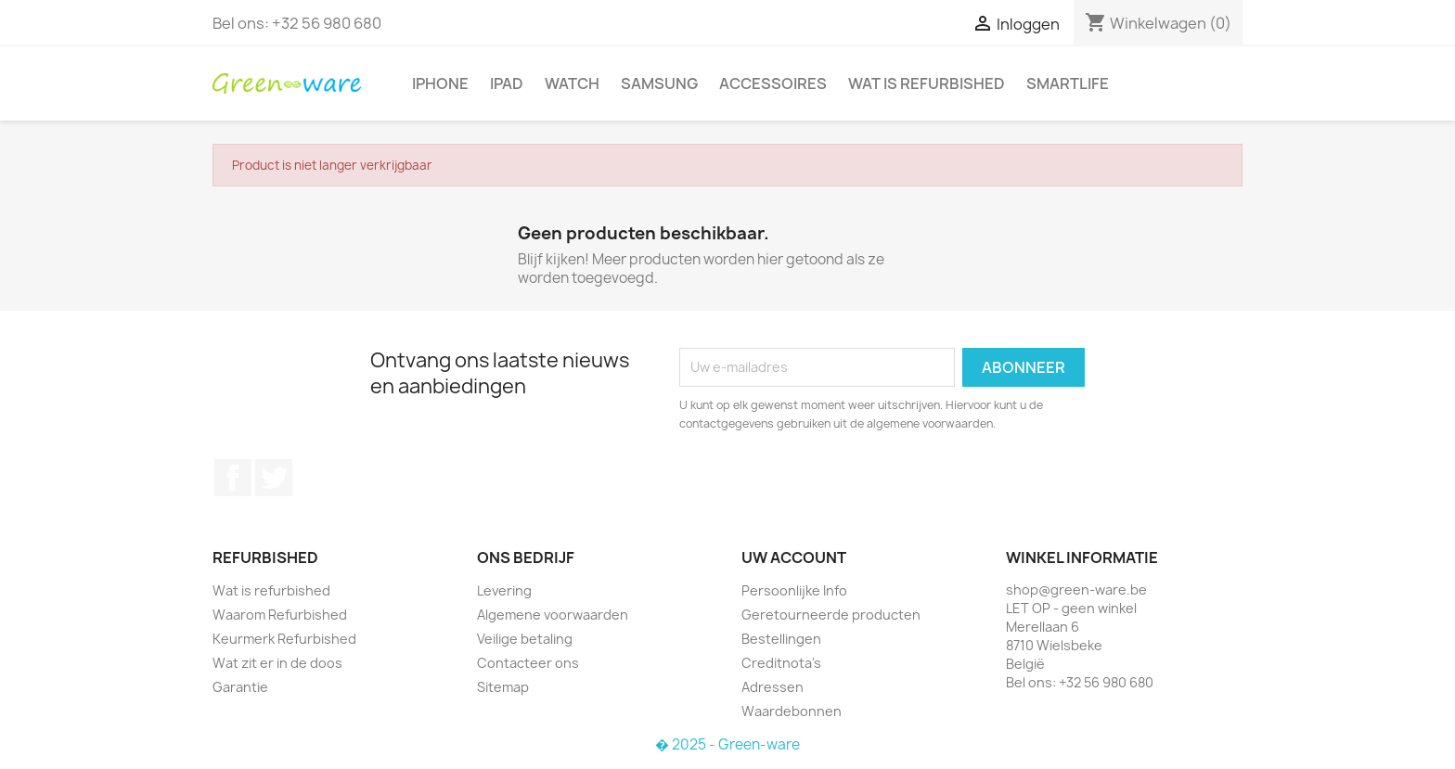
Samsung (659, 83)
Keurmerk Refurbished (284, 638)
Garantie (240, 687)
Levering (504, 590)
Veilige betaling (525, 638)
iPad (506, 83)
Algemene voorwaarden (552, 614)
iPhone (440, 83)
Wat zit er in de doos (277, 663)
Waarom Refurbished (279, 614)
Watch (572, 83)
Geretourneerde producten (831, 614)
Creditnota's (781, 663)
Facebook (232, 477)
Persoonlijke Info (794, 590)
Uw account (793, 557)
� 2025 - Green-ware (727, 744)
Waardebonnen (791, 711)
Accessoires (773, 83)
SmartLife (1067, 83)
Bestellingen (781, 638)
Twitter (273, 477)
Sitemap (503, 687)
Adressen (772, 687)
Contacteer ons (528, 663)
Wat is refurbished (926, 83)
